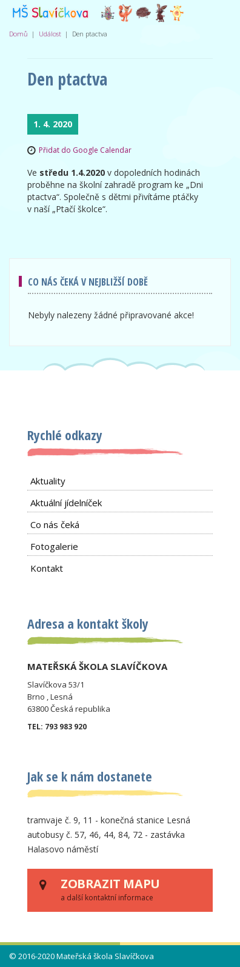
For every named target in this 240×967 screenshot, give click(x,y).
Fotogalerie (54, 546)
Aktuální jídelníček (66, 503)
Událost (50, 33)
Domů (18, 33)
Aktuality (47, 481)
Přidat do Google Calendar (85, 150)
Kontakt (46, 568)
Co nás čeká (54, 524)
